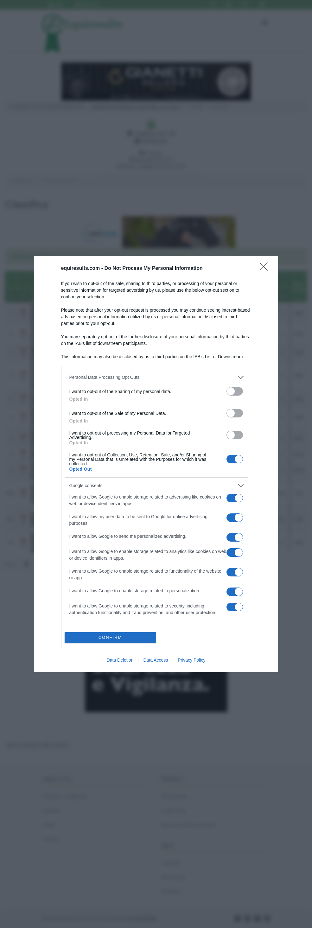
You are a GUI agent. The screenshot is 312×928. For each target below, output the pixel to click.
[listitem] (156, 377)
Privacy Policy (191, 660)
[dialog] (156, 464)
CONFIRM (110, 637)
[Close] (266, 269)
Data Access (155, 660)
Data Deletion (120, 660)
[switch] (234, 391)
